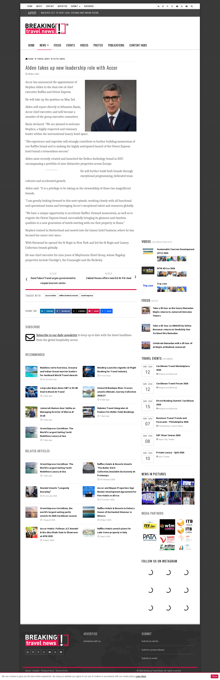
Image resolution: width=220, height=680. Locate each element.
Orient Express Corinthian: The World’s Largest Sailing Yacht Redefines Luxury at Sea (56, 432)
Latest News (155, 130)
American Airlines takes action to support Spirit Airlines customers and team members (173, 183)
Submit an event (149, 658)
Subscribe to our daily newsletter (56, 335)
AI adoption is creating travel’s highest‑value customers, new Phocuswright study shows (169, 203)
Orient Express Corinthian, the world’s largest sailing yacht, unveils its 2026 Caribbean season (58, 512)
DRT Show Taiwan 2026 (168, 435)
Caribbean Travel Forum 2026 (172, 383)
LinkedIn (47, 311)
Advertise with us (92, 641)
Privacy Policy (47, 671)
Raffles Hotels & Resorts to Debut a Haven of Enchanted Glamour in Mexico (116, 512)
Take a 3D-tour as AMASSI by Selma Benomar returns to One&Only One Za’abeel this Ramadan (172, 329)
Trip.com (162, 283)
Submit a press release (153, 650)
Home (30, 6)
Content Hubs (138, 45)
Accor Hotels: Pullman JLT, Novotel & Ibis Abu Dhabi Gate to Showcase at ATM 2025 (59, 532)
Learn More (141, 676)
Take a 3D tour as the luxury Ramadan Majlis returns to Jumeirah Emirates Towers (173, 312)
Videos (84, 45)
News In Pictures (154, 474)
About (39, 6)
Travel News (43, 59)
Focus (57, 45)
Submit (75, 6)
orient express (87, 296)
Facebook (63, 311)
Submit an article (150, 641)
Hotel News (59, 59)
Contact (50, 6)
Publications (116, 45)
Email (94, 311)
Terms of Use (62, 671)
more (107, 311)
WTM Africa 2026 (166, 268)
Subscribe (89, 6)
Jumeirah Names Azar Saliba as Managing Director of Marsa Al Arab (57, 412)
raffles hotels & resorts (68, 296)
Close (214, 676)
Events (70, 45)
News (44, 46)
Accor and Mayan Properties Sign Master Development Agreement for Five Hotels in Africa (116, 492)
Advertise (62, 6)
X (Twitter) (79, 311)
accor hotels (50, 296)
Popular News (181, 130)
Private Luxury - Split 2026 (170, 452)
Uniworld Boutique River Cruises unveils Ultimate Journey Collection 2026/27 (116, 392)
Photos (98, 45)
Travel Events (152, 358)
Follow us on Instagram (159, 561)
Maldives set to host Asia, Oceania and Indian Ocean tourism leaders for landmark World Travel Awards (59, 371)
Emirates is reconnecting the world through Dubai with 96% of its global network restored (172, 224)
